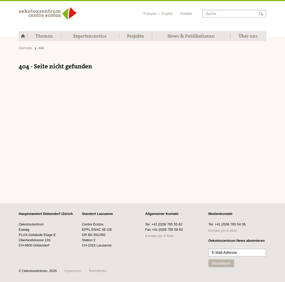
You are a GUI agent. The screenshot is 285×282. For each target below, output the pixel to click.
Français (150, 14)
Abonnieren (221, 263)
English (167, 14)
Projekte (135, 36)
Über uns (248, 36)
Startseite (25, 48)
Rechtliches (97, 271)
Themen (44, 36)
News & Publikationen (191, 36)
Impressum (72, 271)
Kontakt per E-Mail (159, 236)
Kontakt (186, 14)
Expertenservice (90, 36)
